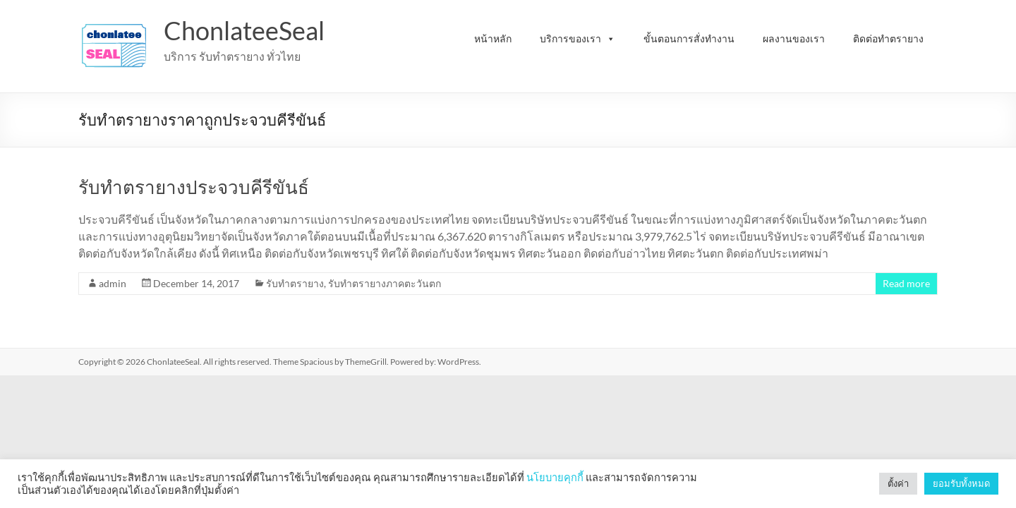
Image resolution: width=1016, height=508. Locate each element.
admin (112, 283)
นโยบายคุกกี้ (555, 477)
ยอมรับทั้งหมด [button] (961, 483)
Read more (906, 283)
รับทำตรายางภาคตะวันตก (384, 283)
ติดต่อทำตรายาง (888, 38)
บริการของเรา (577, 38)
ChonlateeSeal (244, 30)
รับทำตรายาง (295, 283)
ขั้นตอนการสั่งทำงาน (688, 38)
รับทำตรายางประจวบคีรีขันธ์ (193, 187)
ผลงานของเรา (794, 38)
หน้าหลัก (493, 38)
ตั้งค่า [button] (898, 483)
